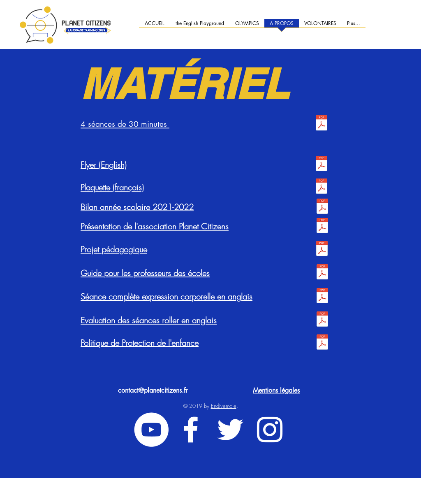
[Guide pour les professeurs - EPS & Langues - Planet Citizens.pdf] (322, 272)
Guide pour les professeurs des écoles (145, 273)
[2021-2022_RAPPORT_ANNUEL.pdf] (322, 207)
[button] (320, 26)
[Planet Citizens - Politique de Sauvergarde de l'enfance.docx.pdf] (322, 343)
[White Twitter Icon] (230, 429)
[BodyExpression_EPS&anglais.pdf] (322, 296)
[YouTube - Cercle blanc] (151, 429)
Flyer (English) (104, 164)
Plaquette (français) (112, 187)
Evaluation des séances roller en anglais (149, 320)
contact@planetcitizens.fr (152, 390)
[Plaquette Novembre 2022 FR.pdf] (321, 187)
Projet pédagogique (114, 249)
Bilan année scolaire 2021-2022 (137, 207)
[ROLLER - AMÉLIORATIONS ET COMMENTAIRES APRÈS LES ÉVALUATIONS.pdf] (322, 320)
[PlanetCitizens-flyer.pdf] (321, 164)
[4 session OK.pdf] (321, 124)
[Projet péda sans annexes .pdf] (321, 249)
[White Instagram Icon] (269, 429)
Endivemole (223, 405)
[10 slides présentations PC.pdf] (322, 226)
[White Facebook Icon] (190, 429)
